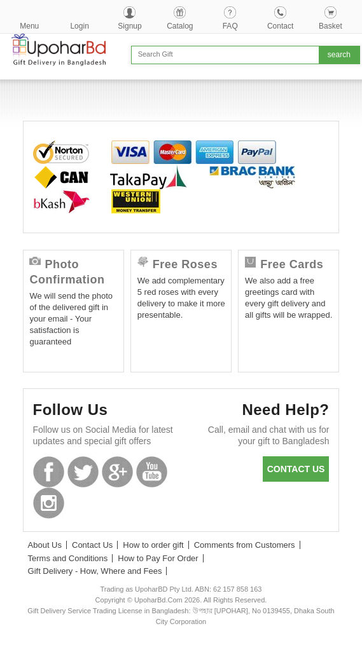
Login (79, 26)
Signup (129, 26)
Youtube (151, 471)
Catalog (180, 26)
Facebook (48, 471)
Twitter (83, 471)
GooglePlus (117, 471)
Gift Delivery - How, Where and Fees (95, 571)
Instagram (48, 503)
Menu (29, 26)
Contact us (296, 469)
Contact (280, 26)
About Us (45, 545)
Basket (330, 26)
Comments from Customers (244, 545)
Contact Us (92, 545)
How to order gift (153, 545)
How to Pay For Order (158, 558)
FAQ (230, 26)
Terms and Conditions (68, 558)
